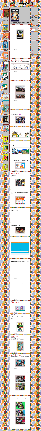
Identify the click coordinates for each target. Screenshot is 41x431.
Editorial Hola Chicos (15, 113)
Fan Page (20, 114)
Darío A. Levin (33, 23)
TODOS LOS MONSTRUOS (14, 336)
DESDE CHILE (33, 43)
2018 (32, 46)
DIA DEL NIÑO (13, 82)
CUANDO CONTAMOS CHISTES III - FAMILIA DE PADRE (18, 142)
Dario (32, 24)
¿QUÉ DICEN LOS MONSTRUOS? (15, 302)
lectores (37, 13)
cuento (37, 12)
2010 (32, 52)
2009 (32, 53)
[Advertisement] (20, 54)
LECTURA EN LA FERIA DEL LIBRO (15, 173)
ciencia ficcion (32, 12)
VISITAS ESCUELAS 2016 (14, 111)
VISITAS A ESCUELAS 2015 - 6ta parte (16, 355)
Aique (31, 11)
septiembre (33, 42)
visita (36, 14)
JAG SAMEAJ (12, 315)
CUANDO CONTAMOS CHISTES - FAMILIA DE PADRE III (18, 60)
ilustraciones (35, 13)
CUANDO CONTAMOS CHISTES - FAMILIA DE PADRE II (18, 128)
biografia (35, 11)
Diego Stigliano (19, 27)
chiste (37, 11)
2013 (32, 50)
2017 (32, 47)
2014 (32, 49)
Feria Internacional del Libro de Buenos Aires (19, 174)
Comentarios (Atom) (21, 429)
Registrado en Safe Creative (33, 28)
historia (33, 13)
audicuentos (33, 11)
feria (31, 13)
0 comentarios (12, 49)
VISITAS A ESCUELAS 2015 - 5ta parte (16, 369)
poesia (33, 14)
